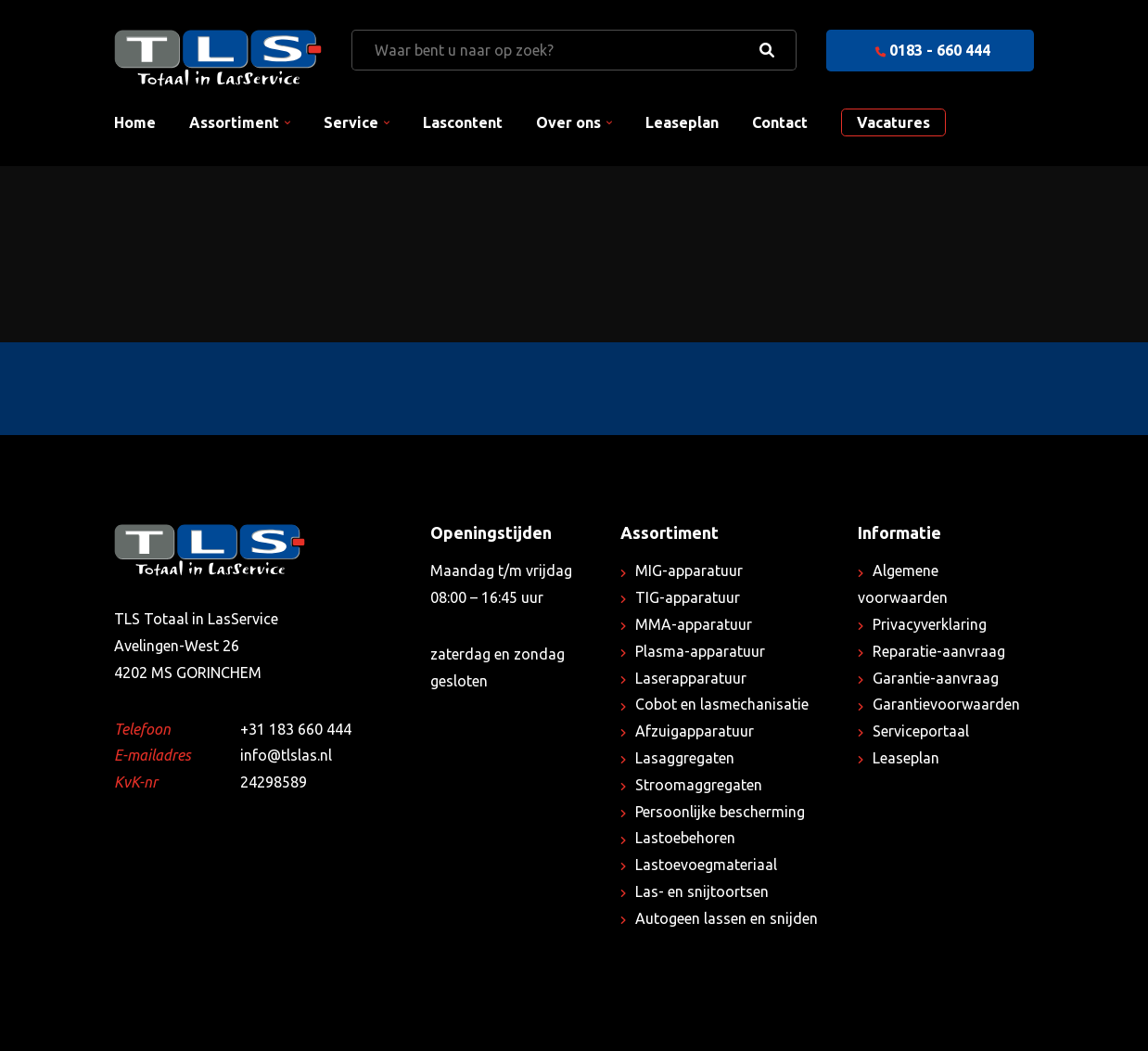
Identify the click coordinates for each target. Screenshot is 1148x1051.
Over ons (568, 122)
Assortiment (234, 122)
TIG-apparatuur (687, 597)
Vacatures (893, 122)
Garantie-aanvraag (936, 678)
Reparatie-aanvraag (939, 651)
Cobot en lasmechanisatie (722, 704)
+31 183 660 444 (295, 729)
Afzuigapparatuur (694, 731)
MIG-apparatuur (689, 570)
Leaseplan (682, 122)
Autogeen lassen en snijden (726, 918)
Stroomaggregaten (698, 784)
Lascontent (463, 122)
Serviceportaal (921, 731)
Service (351, 122)
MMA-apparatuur (693, 624)
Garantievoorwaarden (946, 704)
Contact (780, 122)
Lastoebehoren (685, 837)
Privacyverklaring (930, 624)
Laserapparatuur (690, 678)
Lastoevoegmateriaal (706, 864)
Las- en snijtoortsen (702, 891)
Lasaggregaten (684, 758)
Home (135, 122)
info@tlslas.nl (286, 755)
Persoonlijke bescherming (720, 811)
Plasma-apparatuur (700, 651)
